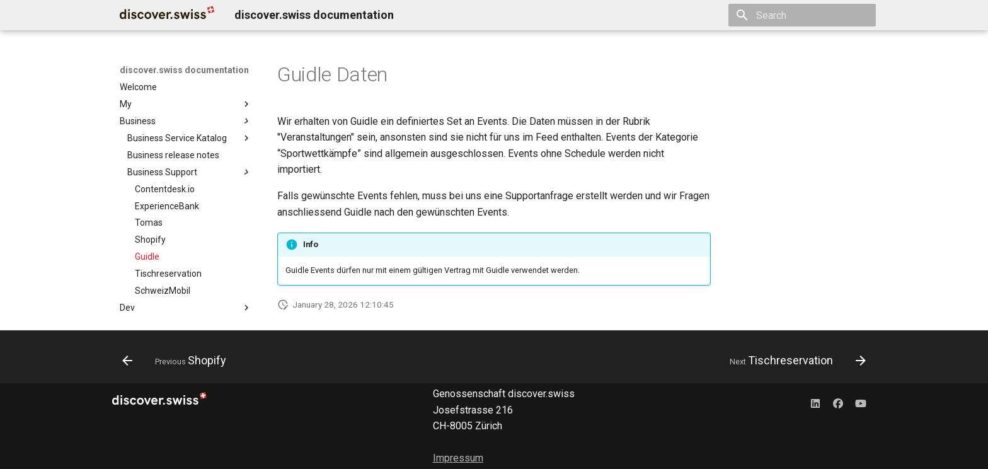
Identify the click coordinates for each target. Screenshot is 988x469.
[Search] (802, 15)
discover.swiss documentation (184, 70)
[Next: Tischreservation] (794, 360)
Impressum (458, 458)
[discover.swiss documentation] (167, 15)
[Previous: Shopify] (178, 360)
